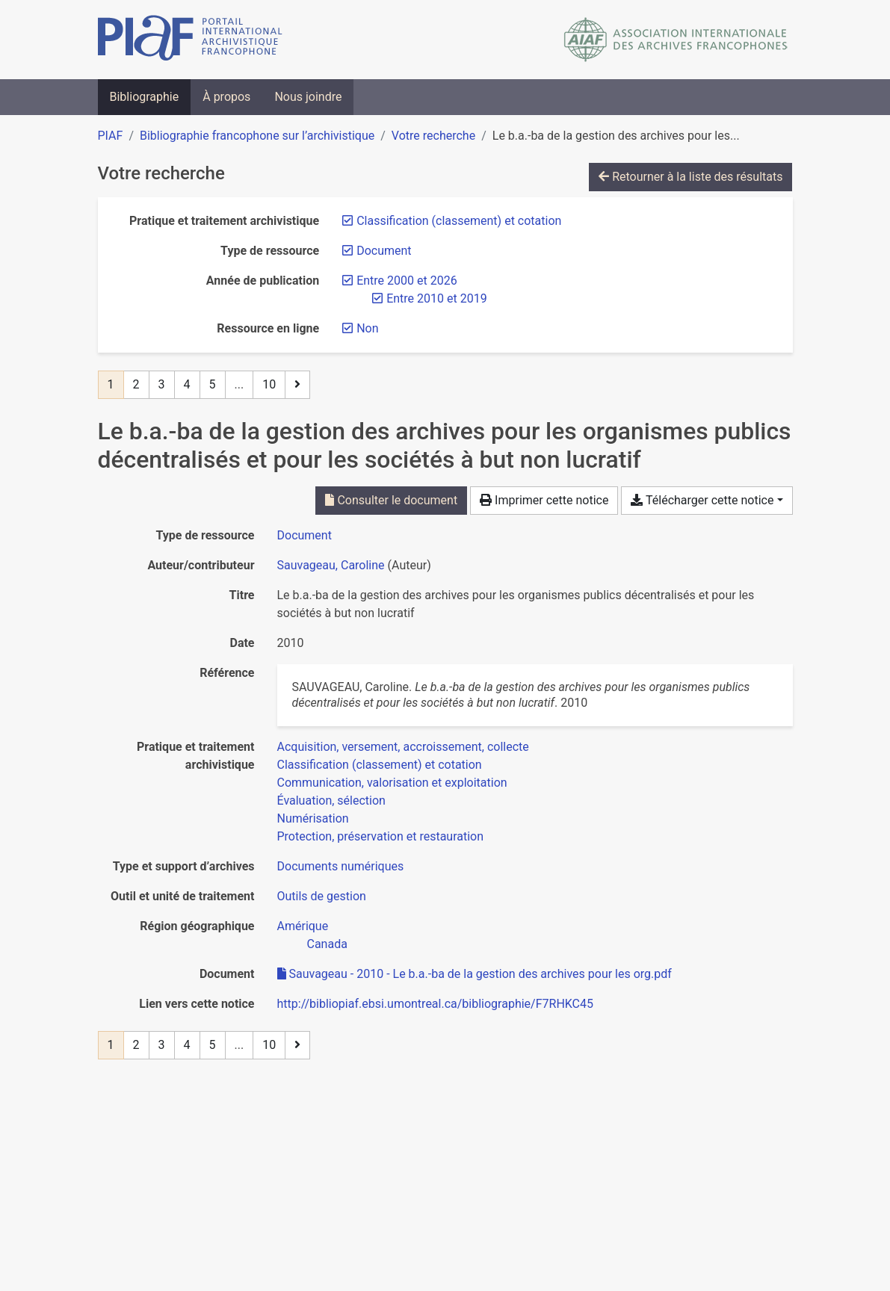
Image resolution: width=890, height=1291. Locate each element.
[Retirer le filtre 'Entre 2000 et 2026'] (406, 280)
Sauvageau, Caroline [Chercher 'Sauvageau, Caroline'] (331, 565)
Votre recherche (433, 136)
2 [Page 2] (136, 384)
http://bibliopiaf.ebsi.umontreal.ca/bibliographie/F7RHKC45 (435, 1004)
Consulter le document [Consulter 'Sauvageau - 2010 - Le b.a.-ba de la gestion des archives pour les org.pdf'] (391, 500)
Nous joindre (308, 97)
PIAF (110, 136)
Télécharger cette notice (702, 500)
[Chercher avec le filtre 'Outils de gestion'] (321, 896)
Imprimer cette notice (544, 500)
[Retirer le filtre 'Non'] (367, 328)
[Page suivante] (297, 385)
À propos (226, 97)
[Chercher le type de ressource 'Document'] (304, 535)
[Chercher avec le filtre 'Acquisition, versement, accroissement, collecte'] (403, 747)
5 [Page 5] (212, 384)
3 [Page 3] (161, 384)
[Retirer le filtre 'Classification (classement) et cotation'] (458, 221)
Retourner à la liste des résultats (690, 177)
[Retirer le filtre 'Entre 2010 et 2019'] (436, 298)
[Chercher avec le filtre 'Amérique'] (303, 926)
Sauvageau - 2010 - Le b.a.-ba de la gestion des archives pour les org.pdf (474, 974)
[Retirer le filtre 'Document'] (383, 251)
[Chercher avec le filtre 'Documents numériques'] (340, 866)
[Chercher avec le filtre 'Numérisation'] (313, 818)
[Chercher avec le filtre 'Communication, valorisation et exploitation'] (392, 782)
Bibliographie (144, 97)
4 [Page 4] (187, 384)
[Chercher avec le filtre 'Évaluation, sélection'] (331, 800)
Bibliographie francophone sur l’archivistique (257, 136)
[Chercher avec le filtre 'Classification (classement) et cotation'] (379, 765)
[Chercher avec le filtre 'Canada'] (327, 944)
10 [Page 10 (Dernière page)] (269, 384)
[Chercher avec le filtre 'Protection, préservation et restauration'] (380, 836)
